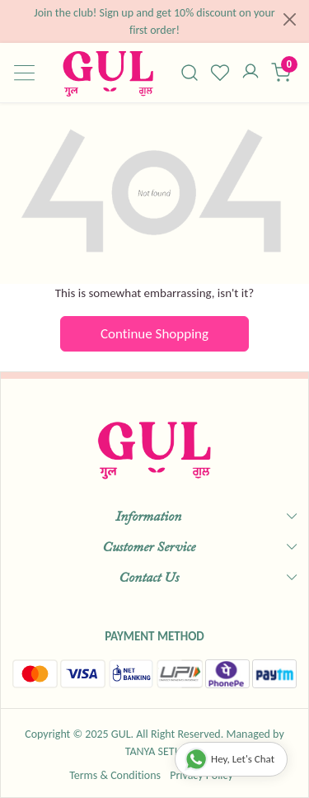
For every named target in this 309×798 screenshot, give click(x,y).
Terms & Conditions (115, 775)
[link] (190, 73)
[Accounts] (250, 73)
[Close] (289, 19)
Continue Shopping (154, 333)
